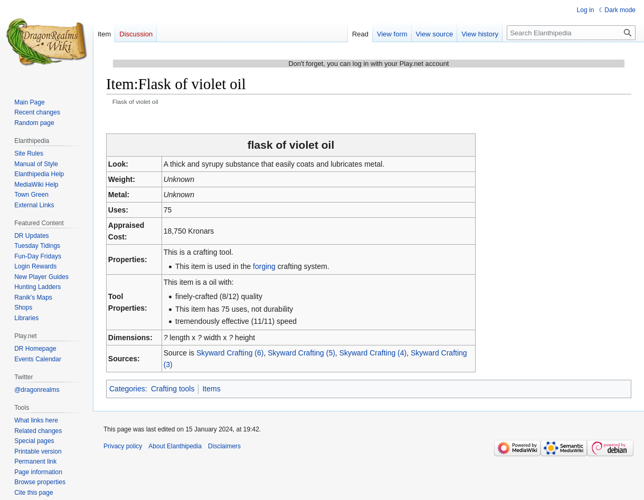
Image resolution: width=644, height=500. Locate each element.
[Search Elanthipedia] (571, 32)
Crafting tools (172, 388)
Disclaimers (224, 446)
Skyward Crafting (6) (230, 353)
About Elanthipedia (175, 446)
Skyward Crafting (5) (301, 353)
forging (264, 266)
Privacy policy (122, 446)
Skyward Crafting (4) (373, 353)
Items (211, 388)
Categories (127, 388)
